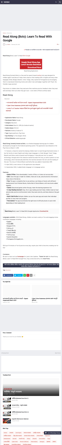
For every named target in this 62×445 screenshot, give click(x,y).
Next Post (57, 353)
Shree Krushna (34, 441)
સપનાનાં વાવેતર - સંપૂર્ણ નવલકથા (19, 405)
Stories (5, 432)
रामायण (54, 441)
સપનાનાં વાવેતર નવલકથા (29, 435)
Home (4, 33)
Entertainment (7, 438)
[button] (2, 2)
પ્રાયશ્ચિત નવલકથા (36, 432)
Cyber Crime (15, 441)
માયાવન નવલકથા (27, 432)
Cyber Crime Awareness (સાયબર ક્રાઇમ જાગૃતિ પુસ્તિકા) (22, 105)
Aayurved (47, 435)
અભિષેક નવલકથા (7, 435)
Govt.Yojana (18, 432)
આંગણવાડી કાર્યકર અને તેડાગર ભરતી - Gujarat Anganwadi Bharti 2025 (26, 103)
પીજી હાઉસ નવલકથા (17, 435)
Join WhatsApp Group (52, 433)
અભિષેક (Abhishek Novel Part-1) (20, 398)
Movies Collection (24, 441)
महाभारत (48, 441)
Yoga (48, 438)
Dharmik (34, 438)
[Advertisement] (31, 17)
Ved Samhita (42, 438)
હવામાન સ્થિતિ (6, 441)
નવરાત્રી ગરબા (21, 438)
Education (9, 33)
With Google (26, 56)
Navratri (14, 438)
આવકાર (6, 2)
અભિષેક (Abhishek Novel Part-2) (20, 412)
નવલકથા (11, 432)
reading (39, 75)
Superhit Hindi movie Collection (20, 419)
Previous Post (5, 353)
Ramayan (42, 441)
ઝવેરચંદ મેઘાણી (40, 435)
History (28, 438)
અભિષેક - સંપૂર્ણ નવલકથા (13, 391)
